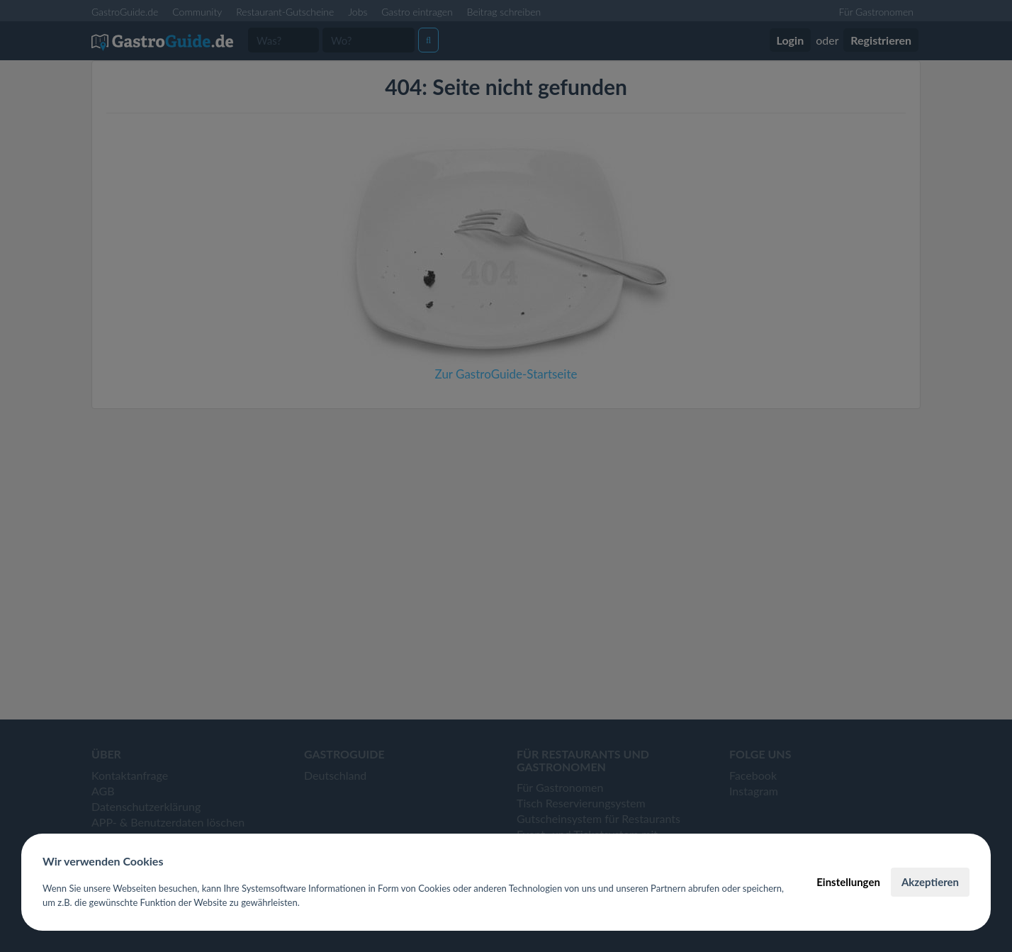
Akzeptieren (930, 881)
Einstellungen (848, 881)
